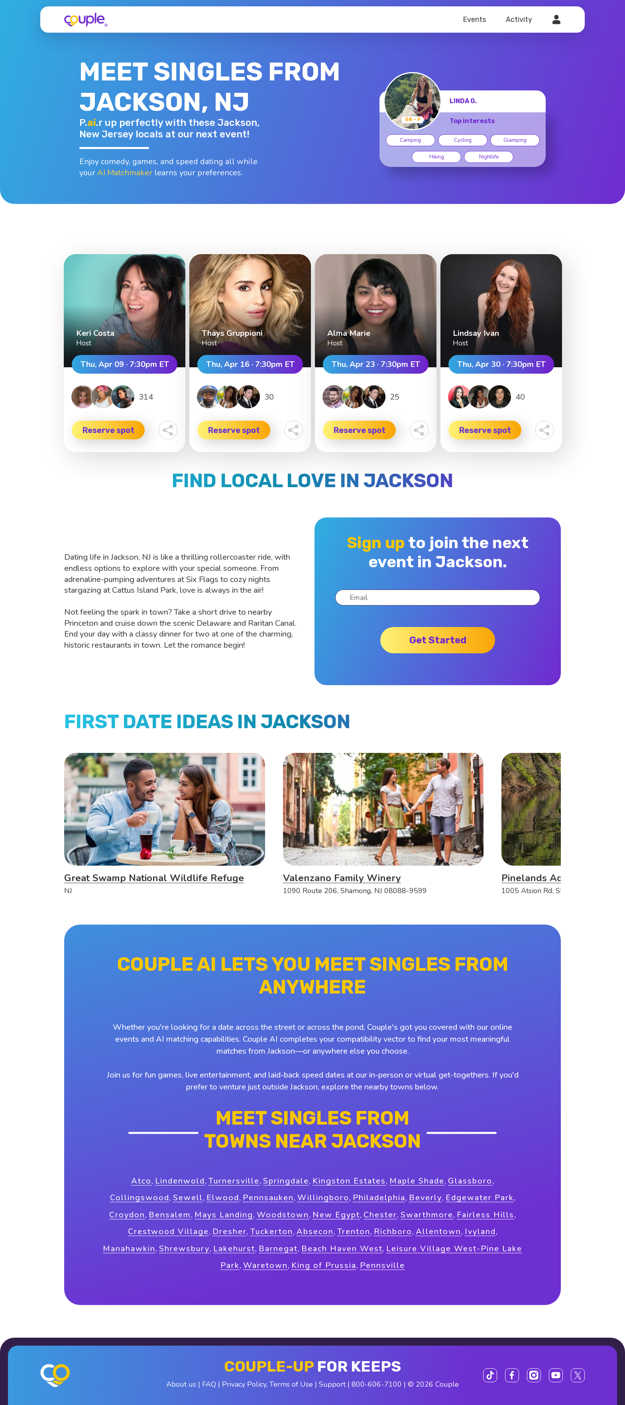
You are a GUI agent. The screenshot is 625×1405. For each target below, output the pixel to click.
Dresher (229, 1231)
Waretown (265, 1265)
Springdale (286, 1181)
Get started (437, 640)
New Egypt (336, 1214)
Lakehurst (234, 1248)
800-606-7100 (377, 1384)
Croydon (127, 1214)
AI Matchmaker (124, 172)
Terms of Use (291, 1384)
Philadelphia (379, 1197)
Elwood (222, 1197)
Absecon (315, 1231)
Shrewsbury (184, 1248)
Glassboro (470, 1181)
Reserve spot (108, 430)
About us (181, 1384)
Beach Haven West (342, 1248)
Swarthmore (427, 1214)
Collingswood (139, 1197)
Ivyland (480, 1231)
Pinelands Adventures (552, 878)
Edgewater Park (480, 1197)
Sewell (188, 1197)
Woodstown (283, 1214)
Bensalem (170, 1214)
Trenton (353, 1231)
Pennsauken (268, 1197)
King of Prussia (323, 1265)
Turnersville (233, 1181)
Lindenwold (180, 1181)
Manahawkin (129, 1248)
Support (332, 1384)
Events (474, 19)
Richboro (393, 1231)
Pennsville (382, 1265)
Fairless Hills (485, 1214)
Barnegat (278, 1248)
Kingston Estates (349, 1181)
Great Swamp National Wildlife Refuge (154, 878)
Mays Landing (224, 1214)
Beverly (425, 1197)
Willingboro (323, 1197)
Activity (519, 19)
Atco (141, 1181)
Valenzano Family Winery (342, 878)
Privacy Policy (244, 1384)
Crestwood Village (168, 1231)
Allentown (438, 1231)
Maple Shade (416, 1181)
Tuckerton (271, 1231)
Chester (380, 1214)
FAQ (209, 1384)
